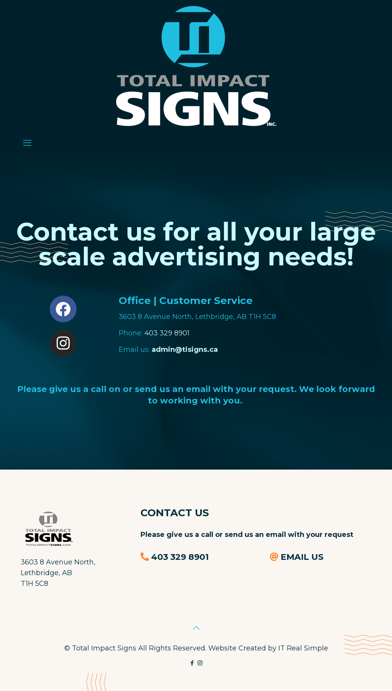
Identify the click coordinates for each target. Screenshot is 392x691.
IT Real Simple (303, 648)
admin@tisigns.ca (185, 349)
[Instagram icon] (200, 663)
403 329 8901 (166, 333)
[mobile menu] (27, 143)
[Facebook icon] (192, 663)
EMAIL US (302, 557)
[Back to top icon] (196, 628)
